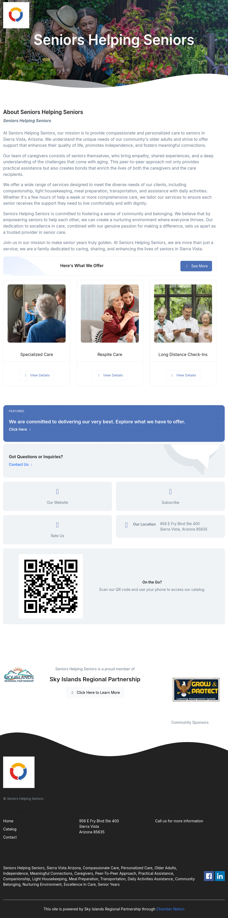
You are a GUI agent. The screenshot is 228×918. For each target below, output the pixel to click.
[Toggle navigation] (220, 15)
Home (8, 821)
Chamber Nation (170, 909)
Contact (10, 837)
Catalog (9, 829)
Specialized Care (36, 354)
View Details (37, 375)
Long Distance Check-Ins (182, 354)
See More (196, 266)
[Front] (17, 15)
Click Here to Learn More (95, 692)
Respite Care (110, 354)
